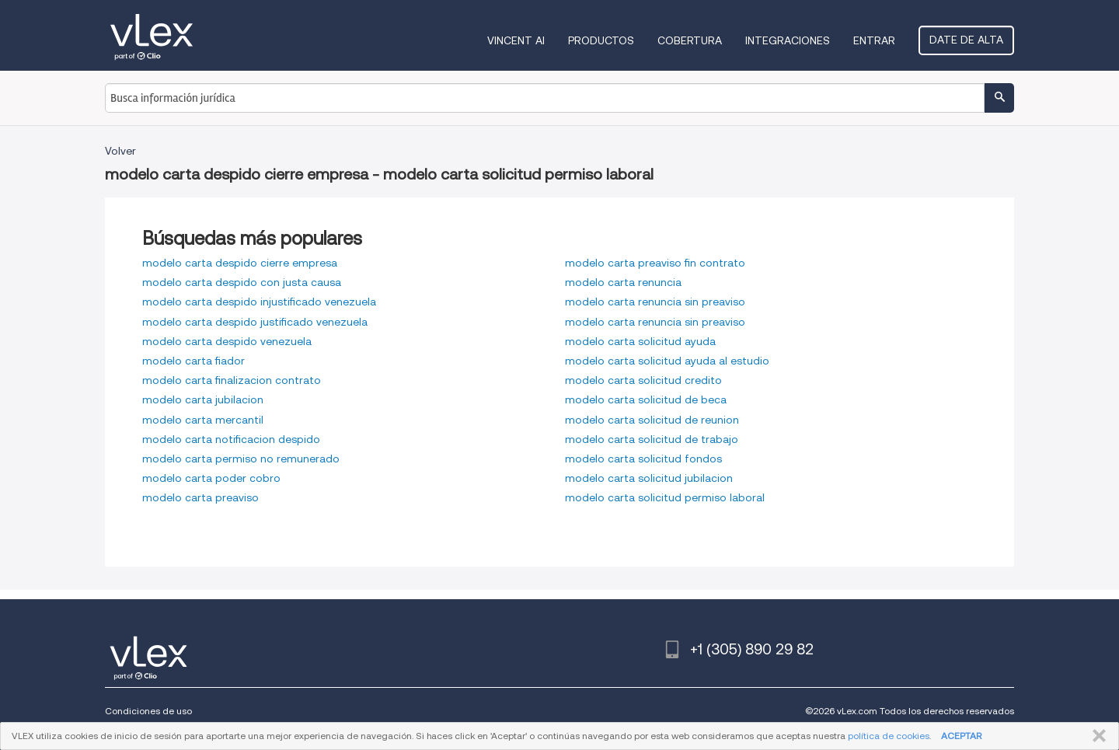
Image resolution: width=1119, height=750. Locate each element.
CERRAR (1096, 736)
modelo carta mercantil (202, 419)
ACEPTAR (961, 736)
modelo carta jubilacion (202, 399)
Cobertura (689, 40)
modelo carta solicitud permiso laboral (665, 497)
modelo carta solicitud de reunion (652, 419)
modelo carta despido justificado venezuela (255, 322)
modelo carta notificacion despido (231, 439)
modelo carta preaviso (200, 497)
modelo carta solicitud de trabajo (651, 439)
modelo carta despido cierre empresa (239, 262)
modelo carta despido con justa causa (241, 282)
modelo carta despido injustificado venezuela (259, 301)
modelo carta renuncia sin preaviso (655, 301)
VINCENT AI (516, 40)
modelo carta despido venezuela (227, 341)
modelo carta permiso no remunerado (241, 458)
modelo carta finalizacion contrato (231, 380)
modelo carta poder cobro (211, 478)
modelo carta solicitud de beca (646, 399)
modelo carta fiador (193, 360)
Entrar (874, 40)
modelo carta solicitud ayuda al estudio (667, 360)
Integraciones (787, 40)
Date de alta (966, 39)
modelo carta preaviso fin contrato (655, 262)
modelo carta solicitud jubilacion (649, 478)
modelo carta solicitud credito (643, 380)
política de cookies (888, 736)
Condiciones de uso (148, 711)
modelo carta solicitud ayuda (640, 341)
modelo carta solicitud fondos (643, 458)
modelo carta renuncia (623, 282)
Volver (120, 151)
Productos (601, 40)
